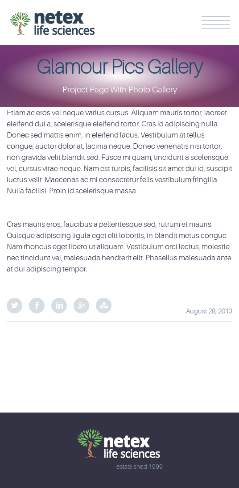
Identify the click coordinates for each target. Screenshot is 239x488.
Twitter (14, 305)
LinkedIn (59, 305)
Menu (216, 23)
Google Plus (81, 305)
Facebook (37, 305)
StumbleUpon (103, 305)
